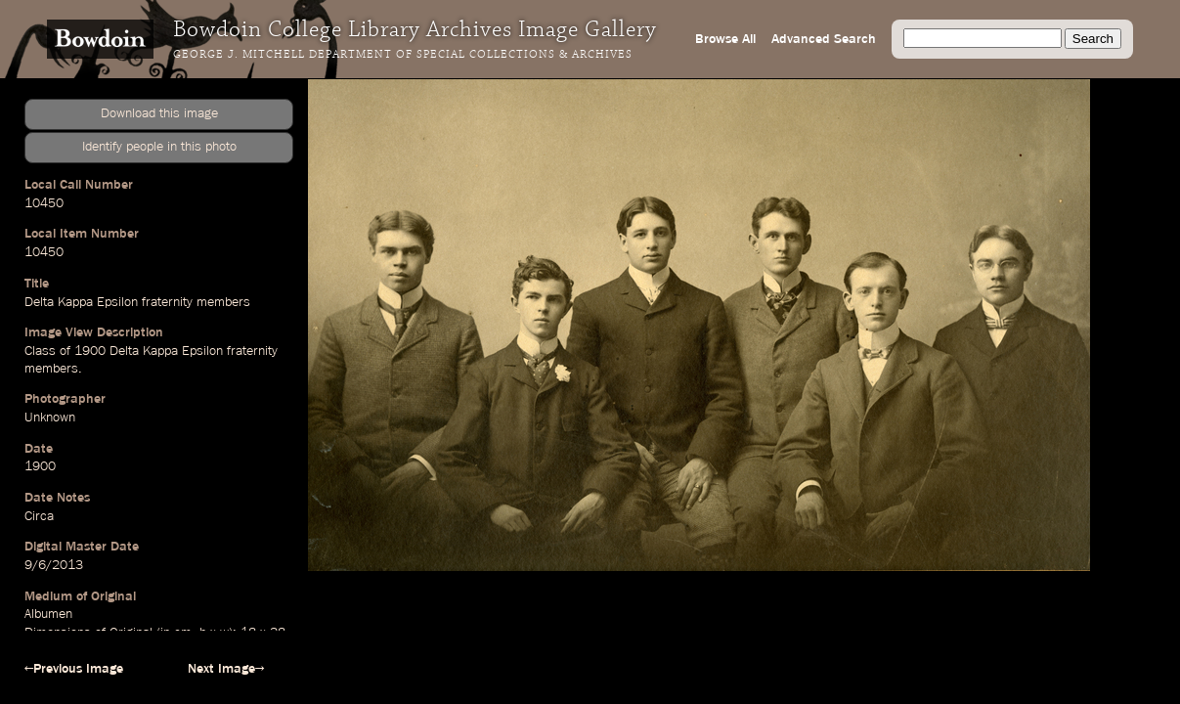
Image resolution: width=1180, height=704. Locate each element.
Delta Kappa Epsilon (81, 302)
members (223, 302)
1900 (90, 351)
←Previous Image (73, 669)
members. (53, 368)
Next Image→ (226, 669)
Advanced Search (823, 39)
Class (40, 351)
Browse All (725, 39)
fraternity (167, 302)
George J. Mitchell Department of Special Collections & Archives (403, 55)
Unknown (49, 417)
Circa (39, 516)
